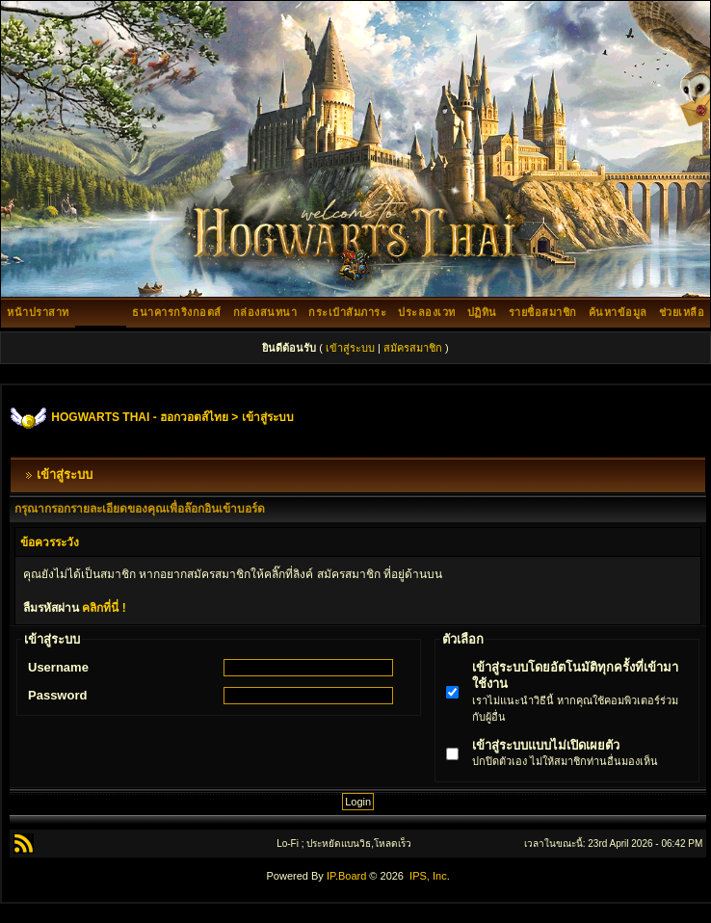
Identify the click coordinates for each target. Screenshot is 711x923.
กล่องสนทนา (265, 312)
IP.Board (346, 876)
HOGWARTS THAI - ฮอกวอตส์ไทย (139, 417)
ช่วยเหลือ (682, 312)
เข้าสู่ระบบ (350, 348)
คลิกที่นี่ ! (103, 608)
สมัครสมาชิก (412, 348)
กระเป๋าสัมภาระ (347, 312)
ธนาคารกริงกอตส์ (177, 312)
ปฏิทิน (482, 312)
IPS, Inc (428, 876)
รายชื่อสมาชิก (543, 312)
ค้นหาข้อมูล (618, 312)
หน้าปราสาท (38, 312)
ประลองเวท (427, 312)
